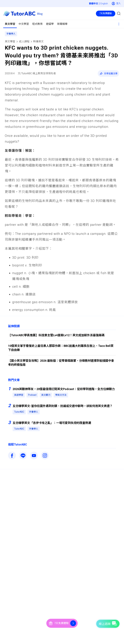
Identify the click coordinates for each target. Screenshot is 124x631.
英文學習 (10, 41)
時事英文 (38, 41)
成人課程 (24, 41)
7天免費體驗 (105, 13)
